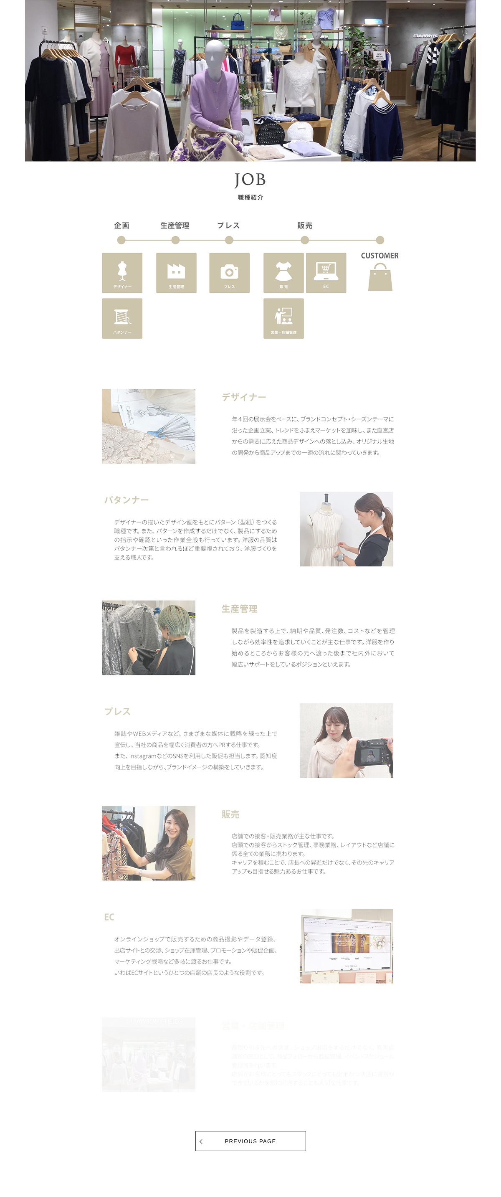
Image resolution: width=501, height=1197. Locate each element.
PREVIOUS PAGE (250, 1141)
